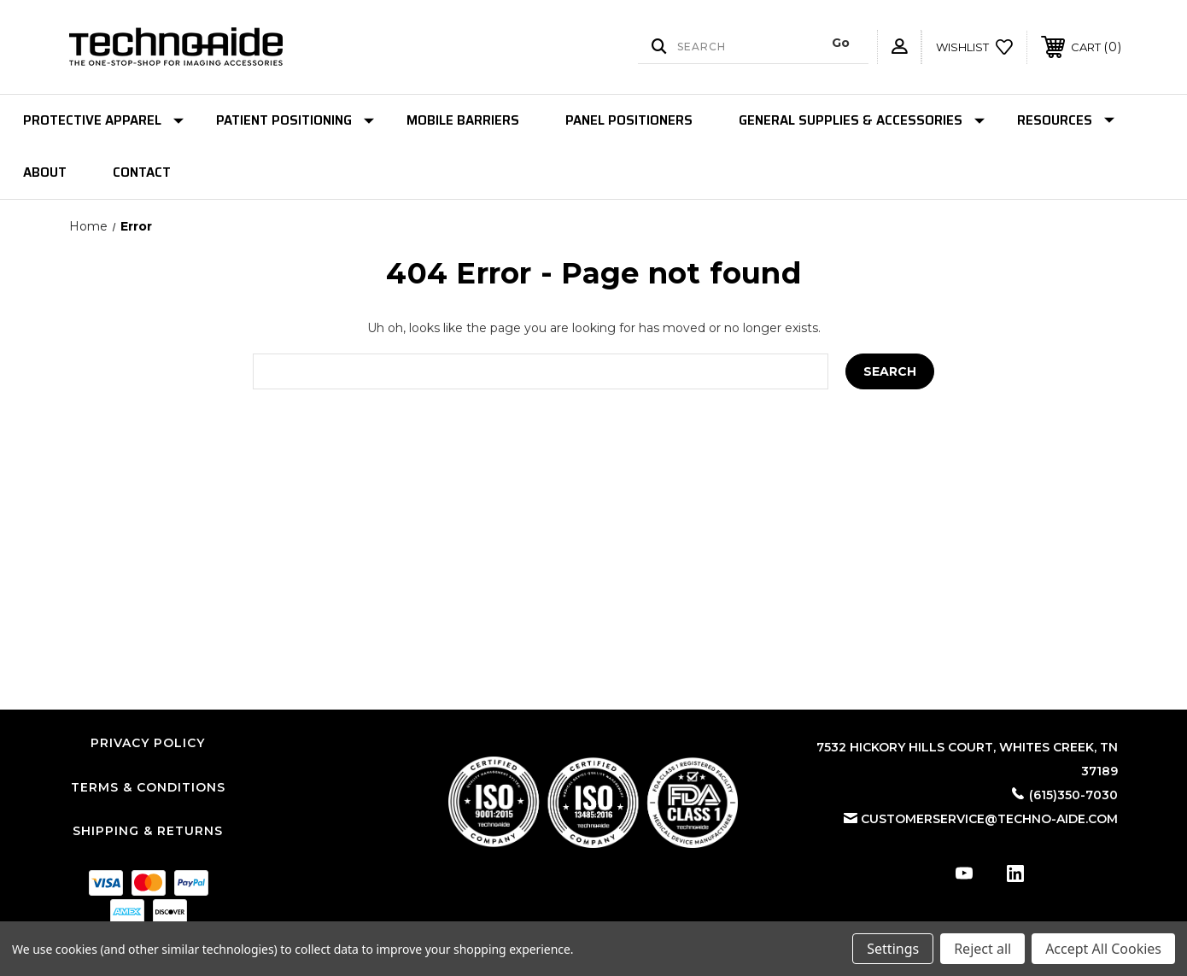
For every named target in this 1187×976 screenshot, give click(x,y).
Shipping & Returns (148, 831)
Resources (1065, 120)
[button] (593, 802)
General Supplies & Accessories (862, 120)
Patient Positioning (295, 120)
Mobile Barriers (462, 120)
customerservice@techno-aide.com (989, 819)
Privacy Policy (148, 743)
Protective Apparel (103, 120)
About (45, 172)
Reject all (982, 948)
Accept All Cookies (1103, 948)
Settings (893, 948)
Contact (142, 172)
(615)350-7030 (1073, 795)
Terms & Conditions (148, 787)
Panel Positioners (629, 120)
